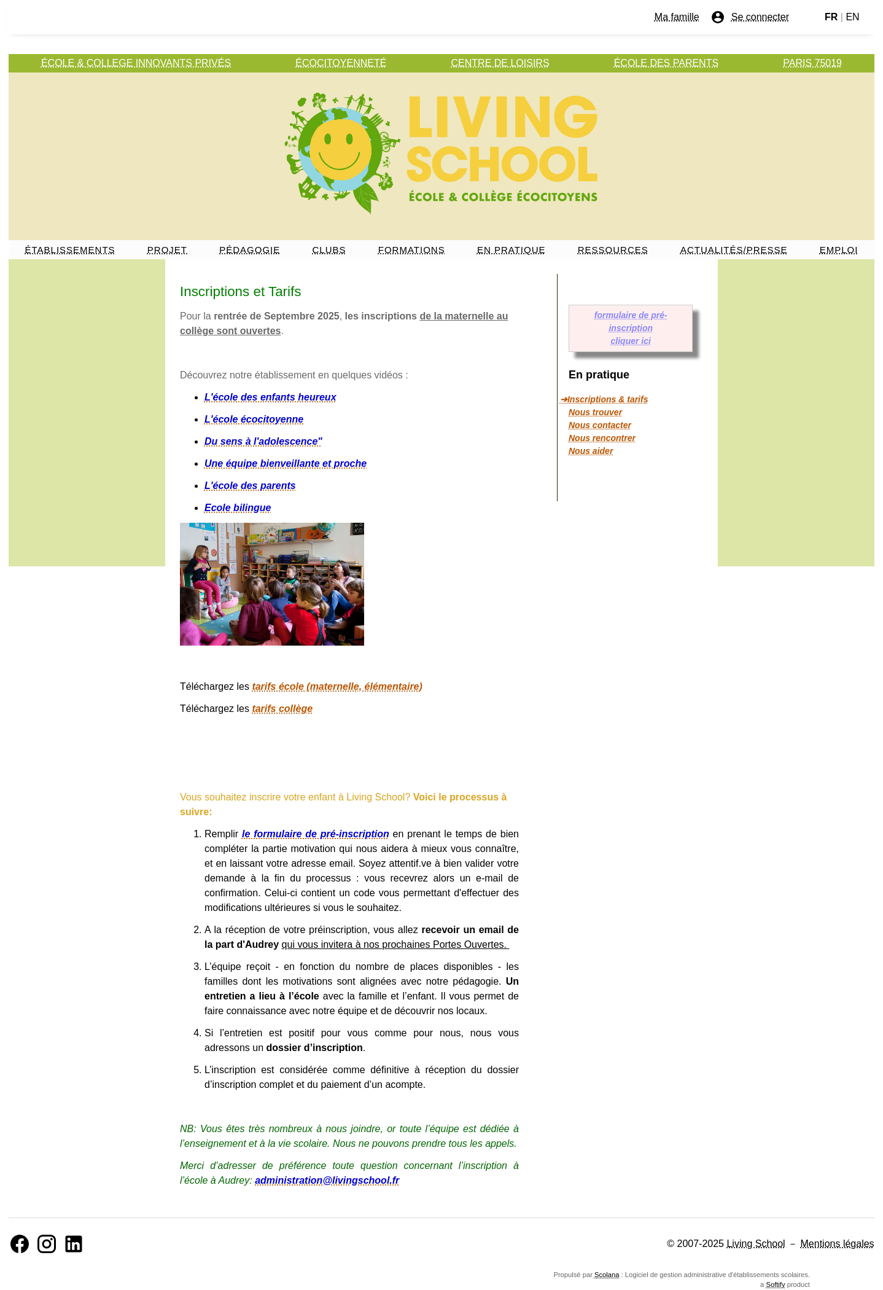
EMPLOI (839, 249)
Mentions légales (837, 1243)
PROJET (167, 249)
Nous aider (591, 451)
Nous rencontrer (602, 438)
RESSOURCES (613, 249)
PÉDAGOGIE (249, 249)
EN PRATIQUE (511, 249)
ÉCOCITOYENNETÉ (340, 63)
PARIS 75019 (812, 63)
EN (852, 17)
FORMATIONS (411, 249)
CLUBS (329, 249)
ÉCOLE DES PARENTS (666, 63)
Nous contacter (600, 425)
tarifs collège (282, 708)
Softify (775, 1284)
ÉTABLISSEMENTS (70, 249)
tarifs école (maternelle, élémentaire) (337, 686)
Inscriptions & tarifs (607, 399)
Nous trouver (595, 412)
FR (831, 17)
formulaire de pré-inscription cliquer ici (630, 328)
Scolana (606, 1274)
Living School (755, 1243)
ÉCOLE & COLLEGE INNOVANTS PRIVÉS (136, 63)
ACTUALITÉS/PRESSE (734, 249)
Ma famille (677, 17)
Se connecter (749, 17)
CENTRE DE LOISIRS (500, 63)
